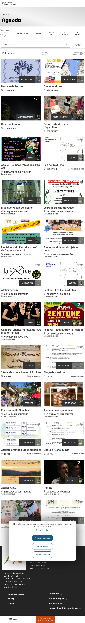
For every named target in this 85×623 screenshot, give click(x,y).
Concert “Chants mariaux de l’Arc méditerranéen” (21, 331)
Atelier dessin (9, 290)
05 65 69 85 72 (42, 568)
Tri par (45, 53)
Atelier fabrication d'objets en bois (61, 249)
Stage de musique (54, 372)
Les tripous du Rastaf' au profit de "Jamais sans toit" (19, 249)
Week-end (51, 33)
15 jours (77, 33)
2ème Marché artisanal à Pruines (21, 372)
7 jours (65, 33)
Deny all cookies (42, 554)
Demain (38, 34)
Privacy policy (43, 530)
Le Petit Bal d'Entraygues (59, 207)
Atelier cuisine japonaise (58, 410)
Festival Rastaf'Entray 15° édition (64, 329)
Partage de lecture (12, 86)
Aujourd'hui (23, 34)
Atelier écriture (53, 86)
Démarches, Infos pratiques (45, 619)
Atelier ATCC (9, 487)
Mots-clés (9, 45)
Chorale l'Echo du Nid (56, 449)
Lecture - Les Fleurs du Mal (60, 290)
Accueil (5, 14)
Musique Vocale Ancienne (17, 207)
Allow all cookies (42, 538)
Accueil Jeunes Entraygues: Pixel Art (21, 166)
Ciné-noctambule (11, 124)
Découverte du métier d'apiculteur (57, 126)
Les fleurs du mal (54, 165)
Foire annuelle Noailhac (15, 410)
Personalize (42, 546)
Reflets (48, 487)
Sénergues (9, 3)
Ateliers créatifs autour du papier (21, 449)
